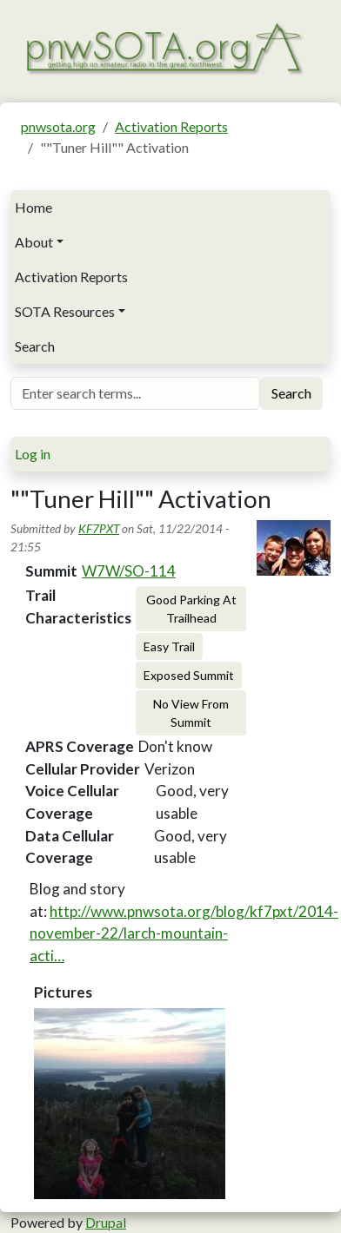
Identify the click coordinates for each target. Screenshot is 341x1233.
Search (35, 346)
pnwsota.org (58, 126)
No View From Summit (191, 712)
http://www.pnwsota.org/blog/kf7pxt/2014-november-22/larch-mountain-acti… (184, 933)
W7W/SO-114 (129, 571)
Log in (32, 453)
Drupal (105, 1222)
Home (33, 207)
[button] (129, 1103)
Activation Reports (171, 126)
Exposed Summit (189, 675)
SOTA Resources (65, 311)
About (34, 242)
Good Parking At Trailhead (191, 608)
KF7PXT (98, 528)
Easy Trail (169, 646)
